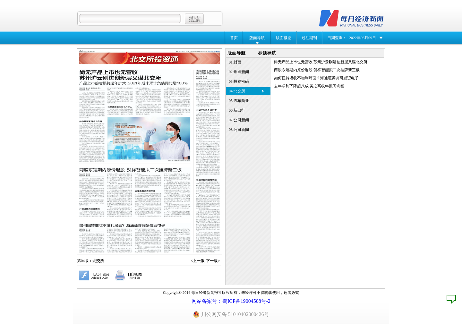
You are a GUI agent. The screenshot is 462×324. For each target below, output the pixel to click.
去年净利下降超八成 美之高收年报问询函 (309, 86)
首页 (234, 38)
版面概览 (283, 38)
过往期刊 (309, 38)
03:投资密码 (239, 81)
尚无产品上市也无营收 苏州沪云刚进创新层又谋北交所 (320, 62)
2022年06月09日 (362, 38)
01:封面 (235, 62)
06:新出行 (237, 110)
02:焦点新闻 (239, 72)
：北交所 (96, 261)
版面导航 (257, 38)
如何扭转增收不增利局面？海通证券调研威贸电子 (316, 78)
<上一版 (197, 261)
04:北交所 (237, 91)
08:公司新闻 (239, 129)
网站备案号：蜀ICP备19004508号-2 (231, 301)
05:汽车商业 (239, 100)
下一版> (213, 261)
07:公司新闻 (239, 120)
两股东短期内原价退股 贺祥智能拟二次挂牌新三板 (317, 70)
